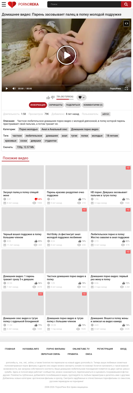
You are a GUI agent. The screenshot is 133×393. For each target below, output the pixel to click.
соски (23, 140)
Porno (23, 4)
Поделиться (73, 105)
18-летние (112, 135)
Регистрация (105, 349)
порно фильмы (55, 349)
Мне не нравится (53, 97)
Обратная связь (50, 354)
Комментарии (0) (93, 105)
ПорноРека (60, 387)
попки (84, 135)
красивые (10, 140)
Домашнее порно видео (85, 129)
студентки (50, 140)
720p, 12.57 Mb (25, 147)
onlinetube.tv (81, 349)
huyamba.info (31, 349)
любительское (34, 135)
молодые (97, 135)
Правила (73, 354)
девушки (36, 140)
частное (17, 135)
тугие (74, 135)
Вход (123, 349)
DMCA (89, 354)
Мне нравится (48, 97)
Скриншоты (55, 105)
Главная (10, 349)
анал (64, 135)
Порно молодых (28, 129)
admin (105, 114)
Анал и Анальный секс (54, 129)
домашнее (52, 135)
